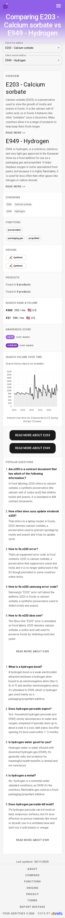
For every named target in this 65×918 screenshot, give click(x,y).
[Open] (58, 47)
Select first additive (14, 43)
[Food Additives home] (5, 5)
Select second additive (15, 55)
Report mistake (32, 906)
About (32, 869)
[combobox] (27, 47)
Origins (33, 888)
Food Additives (14, 913)
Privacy (32, 894)
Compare (32, 875)
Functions (32, 881)
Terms (32, 900)
